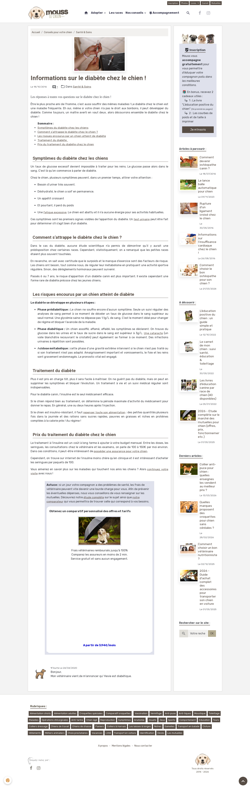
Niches (157, 726)
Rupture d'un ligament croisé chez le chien (208, 211)
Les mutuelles (174, 733)
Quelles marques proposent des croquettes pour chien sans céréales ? (208, 523)
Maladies (34, 720)
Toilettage (214, 713)
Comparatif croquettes (118, 713)
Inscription (172, 3)
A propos (102, 745)
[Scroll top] (243, 781)
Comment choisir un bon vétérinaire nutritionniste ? (207, 560)
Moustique (200, 713)
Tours (216, 720)
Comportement (187, 720)
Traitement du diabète (53, 140)
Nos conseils (135, 12)
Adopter (97, 12)
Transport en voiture (125, 733)
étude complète (94, 497)
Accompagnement (164, 12)
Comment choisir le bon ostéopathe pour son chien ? (208, 274)
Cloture (207, 726)
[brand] (49, 13)
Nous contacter (144, 745)
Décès (160, 733)
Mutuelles (215, 3)
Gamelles (169, 726)
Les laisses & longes (140, 726)
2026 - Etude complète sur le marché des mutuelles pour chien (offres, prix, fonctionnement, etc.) (210, 428)
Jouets (152, 720)
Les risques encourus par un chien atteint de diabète (72, 136)
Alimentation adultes (65, 713)
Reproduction (107, 720)
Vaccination (141, 713)
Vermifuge (156, 713)
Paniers (99, 726)
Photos (184, 3)
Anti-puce (170, 713)
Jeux (162, 720)
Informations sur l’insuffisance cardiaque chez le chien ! (207, 244)
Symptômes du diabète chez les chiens (63, 127)
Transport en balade (188, 726)
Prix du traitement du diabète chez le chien (66, 144)
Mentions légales (121, 745)
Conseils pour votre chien (58, 32)
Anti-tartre (77, 720)
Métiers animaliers (55, 733)
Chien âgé (91, 720)
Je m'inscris (198, 129)
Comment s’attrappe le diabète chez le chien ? (68, 132)
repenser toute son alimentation (104, 412)
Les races (116, 12)
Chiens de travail (60, 726)
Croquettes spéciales (91, 713)
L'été (108, 733)
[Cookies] (8, 780)
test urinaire (142, 219)
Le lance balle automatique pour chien (207, 186)
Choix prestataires (78, 733)
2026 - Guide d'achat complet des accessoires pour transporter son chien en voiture (208, 595)
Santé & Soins (85, 32)
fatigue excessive (55, 212)
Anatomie (139, 720)
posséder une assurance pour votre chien (121, 451)
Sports (171, 720)
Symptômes (124, 720)
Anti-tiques (185, 713)
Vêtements (35, 733)
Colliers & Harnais (116, 726)
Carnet (205, 3)
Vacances (97, 733)
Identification (147, 733)
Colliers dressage (38, 726)
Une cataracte (153, 333)
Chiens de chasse (81, 726)
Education (204, 720)
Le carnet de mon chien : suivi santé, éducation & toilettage (208, 352)
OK (212, 641)
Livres (193, 3)
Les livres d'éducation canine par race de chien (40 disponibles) (208, 390)
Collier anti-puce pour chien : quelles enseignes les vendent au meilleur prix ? (208, 481)
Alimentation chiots (40, 713)
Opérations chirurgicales (55, 720)
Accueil (36, 32)
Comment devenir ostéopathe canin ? (208, 163)
